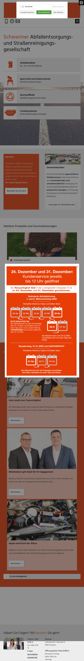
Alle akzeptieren (44, 12)
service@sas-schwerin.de (32, 656)
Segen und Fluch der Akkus (23, 543)
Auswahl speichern (27, 12)
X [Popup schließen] (77, 209)
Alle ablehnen (58, 12)
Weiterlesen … (17, 564)
